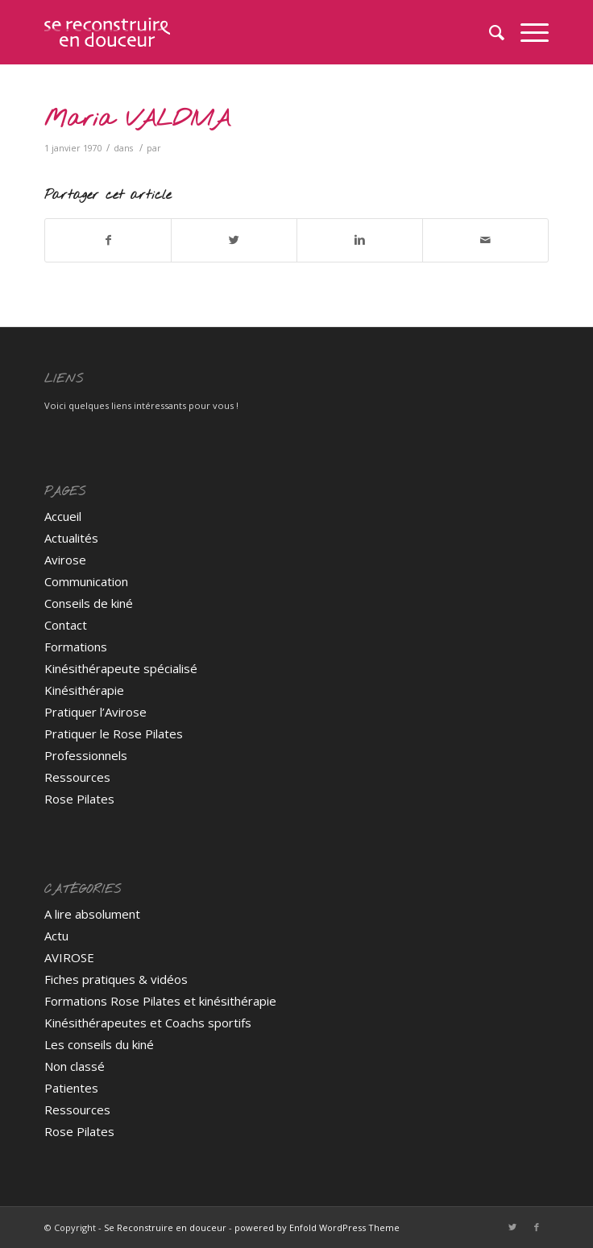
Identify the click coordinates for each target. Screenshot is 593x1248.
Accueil (62, 516)
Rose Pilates (79, 799)
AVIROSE (69, 957)
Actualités (71, 538)
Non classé (74, 1066)
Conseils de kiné (88, 603)
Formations (75, 646)
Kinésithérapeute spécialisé (120, 668)
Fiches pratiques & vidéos (116, 979)
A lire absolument (92, 914)
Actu (56, 936)
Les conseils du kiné (99, 1044)
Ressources (77, 777)
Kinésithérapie (84, 690)
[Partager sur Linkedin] (359, 240)
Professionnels (85, 755)
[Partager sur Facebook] (108, 240)
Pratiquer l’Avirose (95, 712)
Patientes (71, 1088)
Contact (65, 625)
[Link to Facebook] (537, 1227)
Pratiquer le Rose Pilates (113, 733)
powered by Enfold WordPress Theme (317, 1227)
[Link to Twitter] (512, 1227)
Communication (86, 581)
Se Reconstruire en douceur (165, 1227)
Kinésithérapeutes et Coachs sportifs (147, 1023)
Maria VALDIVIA (137, 119)
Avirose (65, 560)
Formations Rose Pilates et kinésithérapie (160, 1001)
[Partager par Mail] (485, 240)
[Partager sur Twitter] (234, 240)
